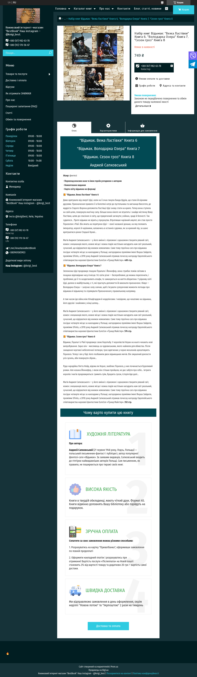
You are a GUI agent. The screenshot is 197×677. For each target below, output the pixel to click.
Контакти (123, 8)
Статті (9, 113)
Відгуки (10, 87)
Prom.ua (114, 666)
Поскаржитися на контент (119, 673)
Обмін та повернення (18, 119)
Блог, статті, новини (147, 8)
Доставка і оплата (16, 80)
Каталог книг (83, 8)
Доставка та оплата (108, 626)
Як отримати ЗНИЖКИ (18, 93)
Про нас (104, 8)
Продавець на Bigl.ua (98, 670)
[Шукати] (50, 53)
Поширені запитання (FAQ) (21, 106)
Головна (60, 8)
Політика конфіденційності (146, 673)
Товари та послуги (16, 74)
